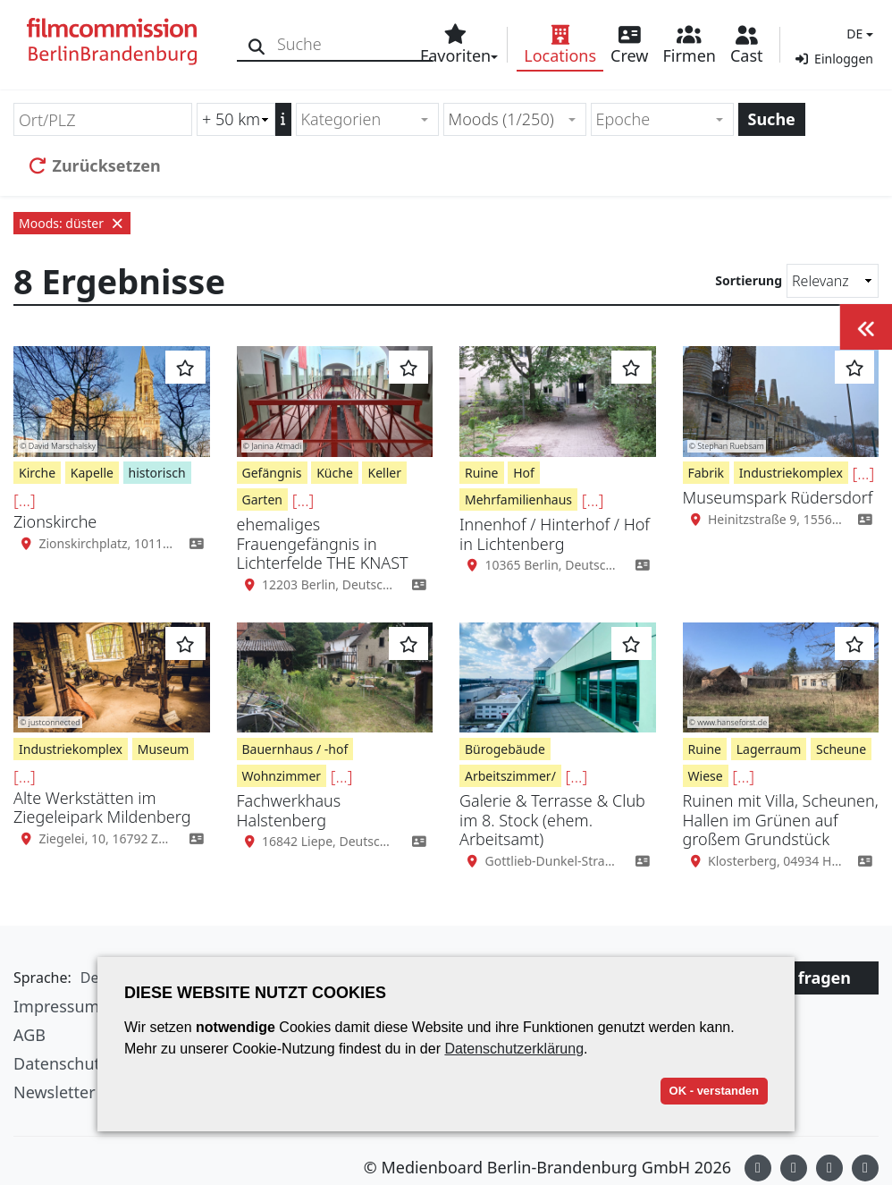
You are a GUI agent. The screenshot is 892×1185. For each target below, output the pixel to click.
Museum (163, 749)
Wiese (705, 775)
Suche (771, 119)
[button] (858, 33)
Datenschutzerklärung (514, 1048)
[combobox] (367, 119)
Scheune (841, 749)
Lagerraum (769, 749)
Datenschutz (60, 1063)
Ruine (482, 472)
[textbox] (359, 119)
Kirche (37, 472)
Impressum (56, 1006)
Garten (262, 499)
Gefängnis (272, 472)
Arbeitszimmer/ (510, 775)
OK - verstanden (714, 1090)
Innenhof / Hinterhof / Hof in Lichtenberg (554, 533)
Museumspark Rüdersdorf (778, 497)
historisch (157, 472)
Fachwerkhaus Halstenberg (289, 810)
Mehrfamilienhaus (518, 499)
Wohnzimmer (282, 775)
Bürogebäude (505, 749)
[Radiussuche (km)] (236, 119)
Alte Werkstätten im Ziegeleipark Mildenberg (101, 807)
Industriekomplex (791, 472)
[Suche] (257, 44)
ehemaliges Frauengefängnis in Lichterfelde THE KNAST (322, 543)
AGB (29, 1034)
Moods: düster (72, 223)
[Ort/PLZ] (102, 119)
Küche (334, 472)
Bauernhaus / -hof (295, 749)
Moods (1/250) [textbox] (501, 119)
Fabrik (706, 472)
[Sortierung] (833, 281)
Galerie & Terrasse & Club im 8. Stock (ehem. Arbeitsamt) (552, 820)
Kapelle (92, 472)
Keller (383, 472)
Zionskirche (55, 521)
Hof (523, 472)
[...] (24, 500)
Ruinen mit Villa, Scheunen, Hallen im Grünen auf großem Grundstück (781, 820)
